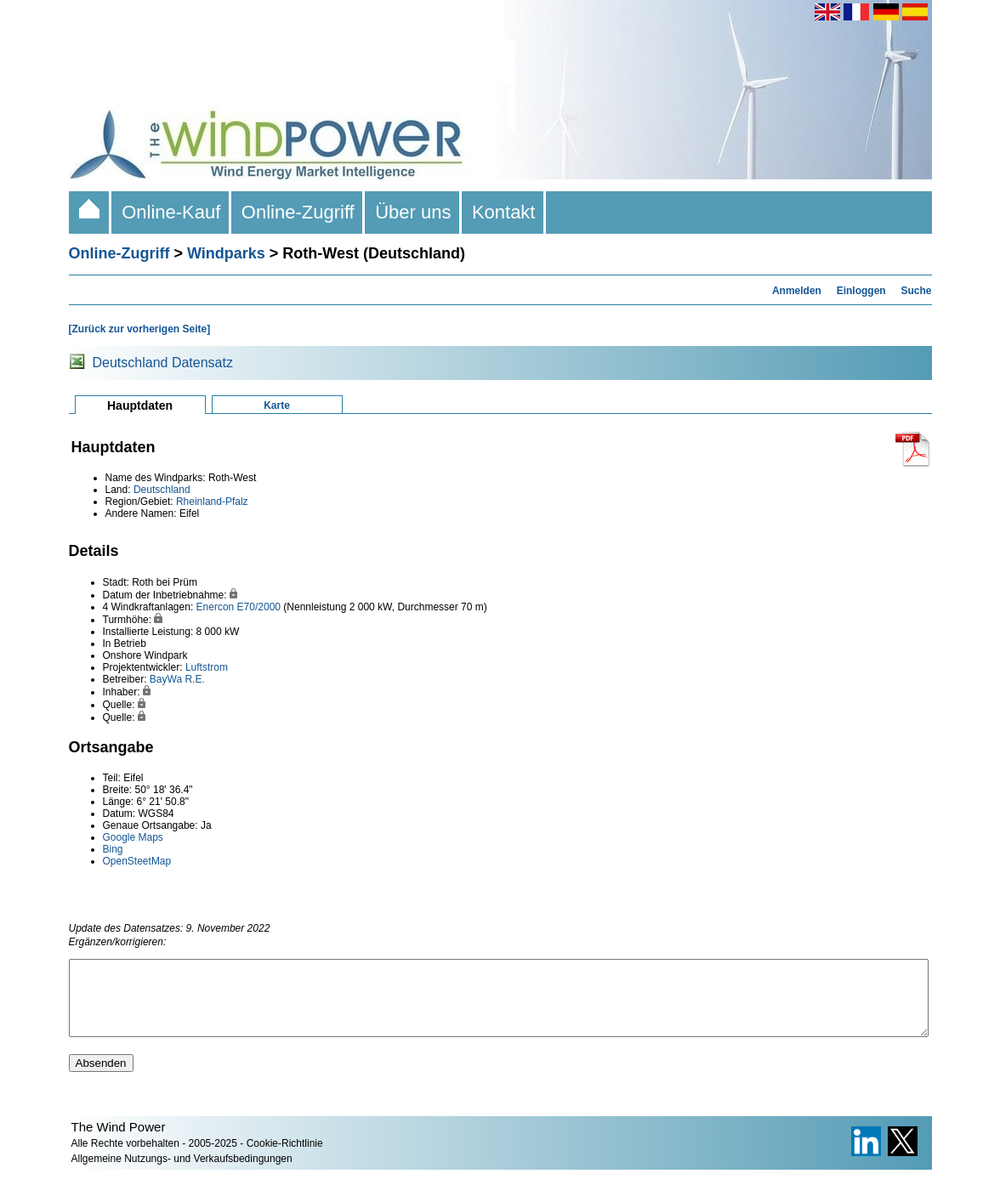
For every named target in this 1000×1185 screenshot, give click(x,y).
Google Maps (133, 837)
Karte (277, 405)
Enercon (215, 607)
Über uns (413, 212)
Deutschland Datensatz (163, 362)
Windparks (226, 253)
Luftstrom (206, 667)
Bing (113, 849)
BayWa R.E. (177, 679)
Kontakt (504, 212)
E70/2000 (259, 607)
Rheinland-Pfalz (212, 501)
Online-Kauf (171, 212)
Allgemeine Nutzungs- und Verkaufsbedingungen (182, 1174)
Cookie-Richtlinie (285, 1159)
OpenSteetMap (137, 861)
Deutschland (162, 490)
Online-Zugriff (298, 212)
